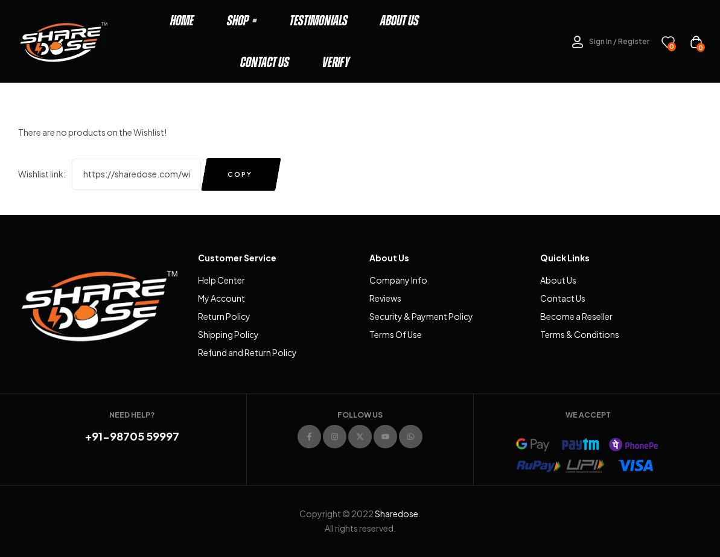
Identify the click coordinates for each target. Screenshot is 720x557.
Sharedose (396, 513)
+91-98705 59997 (132, 436)
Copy (240, 174)
